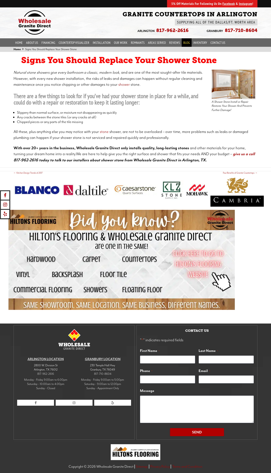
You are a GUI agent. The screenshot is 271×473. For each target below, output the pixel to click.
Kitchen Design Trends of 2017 (28, 172)
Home (19, 42)
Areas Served (157, 42)
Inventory (200, 42)
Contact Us (217, 42)
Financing (48, 42)
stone (104, 131)
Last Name (208, 350)
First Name (150, 350)
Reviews (174, 42)
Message (147, 390)
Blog (186, 42)
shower (124, 84)
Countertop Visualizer (74, 42)
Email (204, 370)
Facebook (229, 3)
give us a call (244, 153)
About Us (32, 42)
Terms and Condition (187, 466)
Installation (102, 42)
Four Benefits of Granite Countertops (240, 172)
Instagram (245, 3)
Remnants (138, 42)
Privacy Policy (160, 466)
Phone (146, 370)
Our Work (120, 42)
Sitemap (142, 466)
